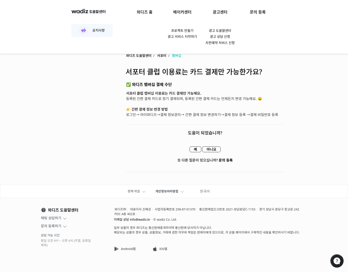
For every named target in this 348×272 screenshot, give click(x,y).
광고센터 (220, 12)
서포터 (161, 56)
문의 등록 (258, 12)
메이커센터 (182, 12)
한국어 (205, 191)
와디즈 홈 (144, 12)
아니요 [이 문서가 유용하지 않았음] (213, 149)
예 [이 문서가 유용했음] (194, 149)
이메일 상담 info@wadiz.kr (132, 219)
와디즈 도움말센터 (138, 56)
